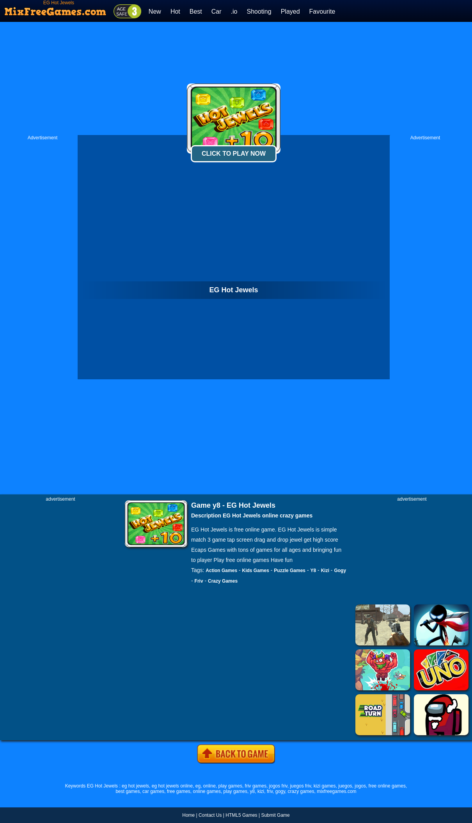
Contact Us (210, 815)
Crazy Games (223, 581)
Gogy (340, 570)
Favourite (322, 11)
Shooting (259, 11)
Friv (199, 581)
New (155, 11)
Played (290, 11)
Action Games (221, 570)
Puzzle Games (289, 570)
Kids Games (255, 570)
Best (196, 11)
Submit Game (275, 815)
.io (234, 11)
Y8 (313, 570)
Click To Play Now (234, 153)
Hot (175, 11)
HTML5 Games (241, 815)
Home (188, 815)
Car (216, 11)
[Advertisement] (236, 78)
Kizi (325, 570)
